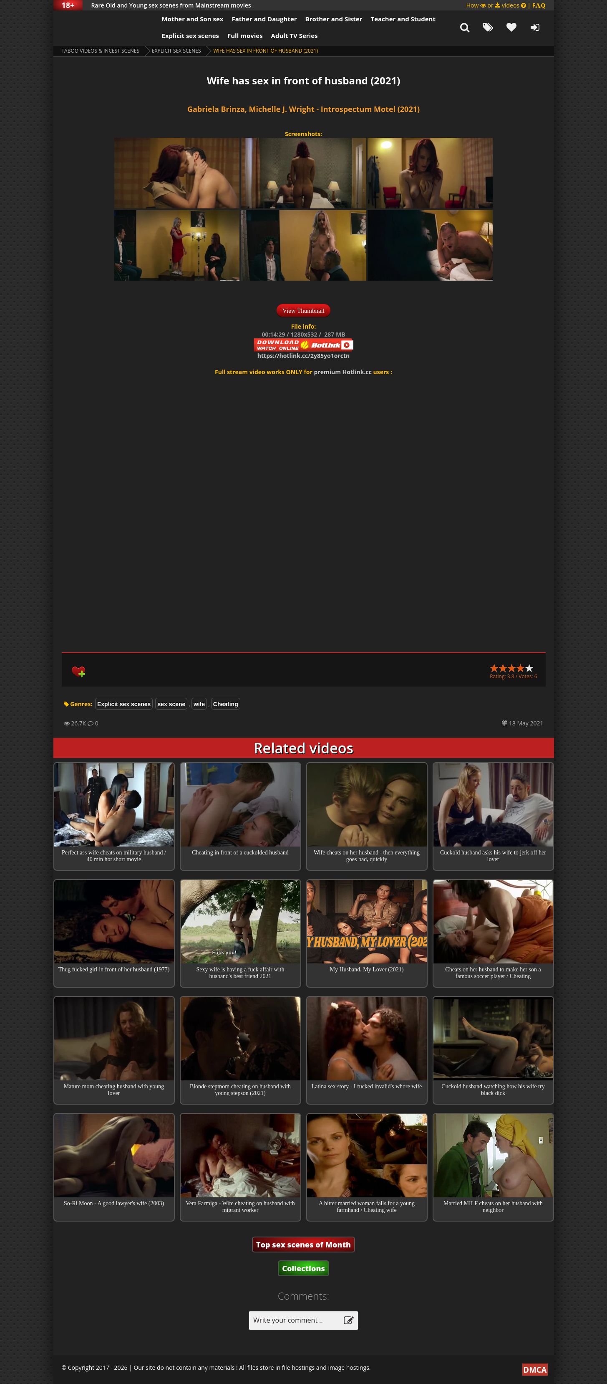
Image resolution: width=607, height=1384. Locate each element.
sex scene (171, 704)
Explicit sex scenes (190, 35)
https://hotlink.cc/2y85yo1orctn (303, 356)
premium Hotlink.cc (343, 372)
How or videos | (506, 5)
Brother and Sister (334, 19)
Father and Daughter (264, 19)
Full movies (245, 35)
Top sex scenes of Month (303, 1245)
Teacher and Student (402, 19)
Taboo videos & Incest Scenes (101, 50)
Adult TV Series (294, 35)
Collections (303, 1268)
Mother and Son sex (193, 19)
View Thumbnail (303, 310)
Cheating (225, 704)
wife (199, 704)
